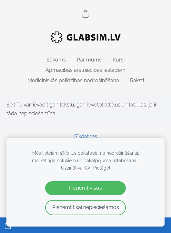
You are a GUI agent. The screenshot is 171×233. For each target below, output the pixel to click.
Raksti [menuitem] (137, 80)
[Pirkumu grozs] (85, 13)
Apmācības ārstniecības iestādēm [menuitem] (85, 70)
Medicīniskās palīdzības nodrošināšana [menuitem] (73, 80)
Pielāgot (101, 168)
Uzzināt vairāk (75, 168)
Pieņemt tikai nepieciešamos (85, 207)
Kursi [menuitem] (119, 60)
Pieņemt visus (85, 188)
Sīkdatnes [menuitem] (85, 136)
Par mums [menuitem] (89, 60)
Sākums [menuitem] (56, 60)
